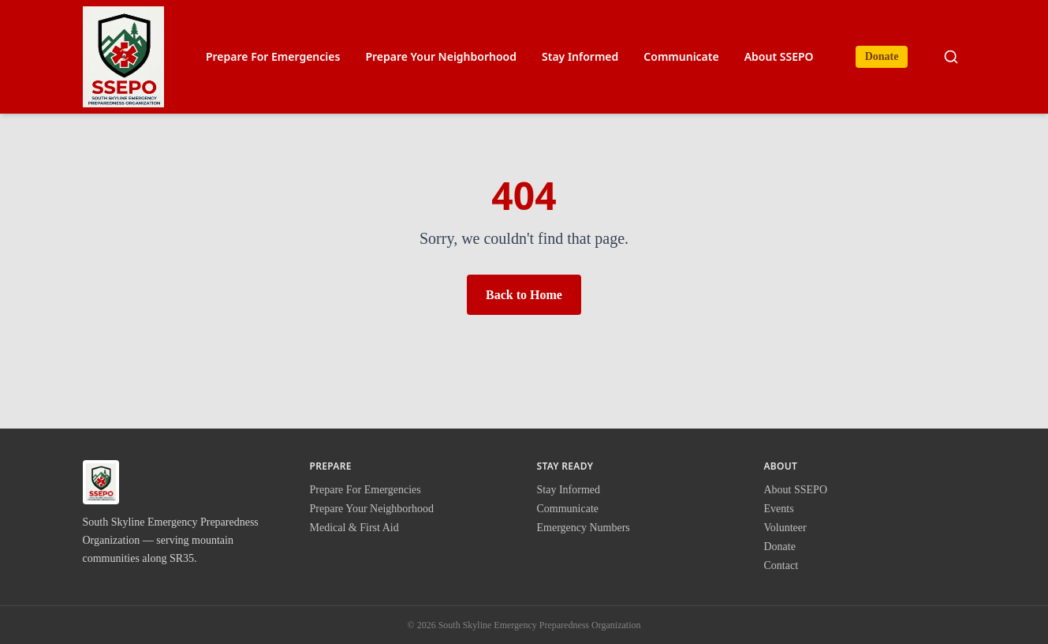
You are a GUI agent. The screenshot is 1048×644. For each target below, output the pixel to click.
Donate (882, 56)
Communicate (680, 56)
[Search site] (951, 57)
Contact (781, 565)
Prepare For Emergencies (273, 56)
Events (779, 509)
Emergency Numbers (583, 528)
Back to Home (524, 294)
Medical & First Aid (354, 528)
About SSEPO (779, 56)
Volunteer (785, 528)
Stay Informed (580, 56)
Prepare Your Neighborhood (441, 56)
